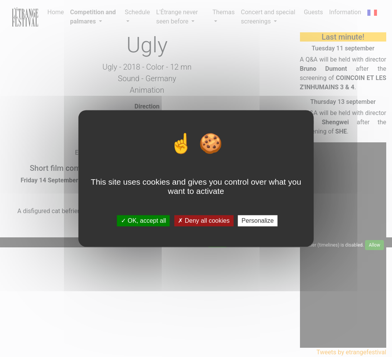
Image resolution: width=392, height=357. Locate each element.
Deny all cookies (204, 220)
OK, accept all (143, 220)
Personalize (257, 220)
